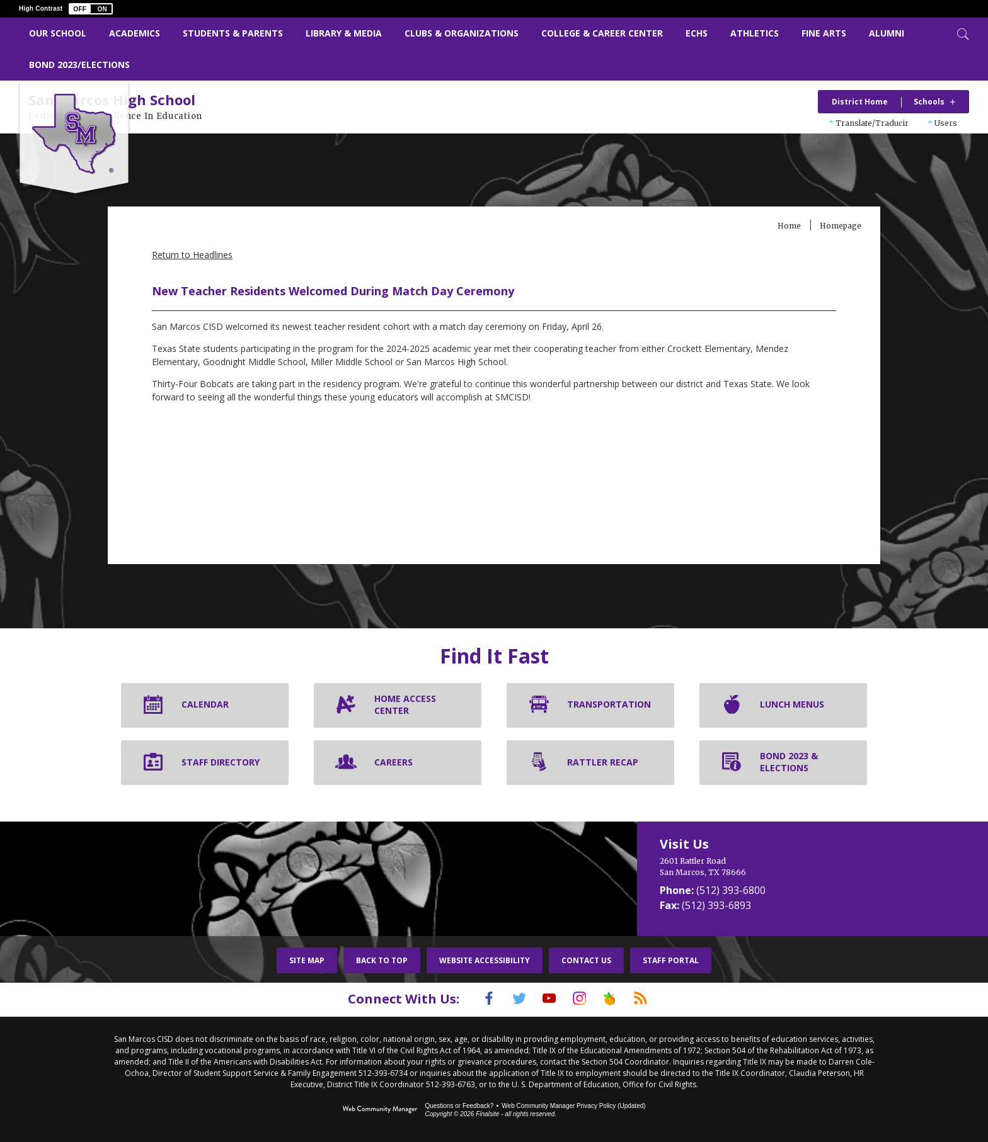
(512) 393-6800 (731, 891)
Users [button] (945, 123)
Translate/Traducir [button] (872, 123)
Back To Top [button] (382, 961)
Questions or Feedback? (459, 1105)
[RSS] (656, 1000)
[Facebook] (473, 1000)
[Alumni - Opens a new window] (886, 34)
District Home (860, 101)
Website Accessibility (484, 961)
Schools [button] (929, 101)
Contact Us (586, 961)
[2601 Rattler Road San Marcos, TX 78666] (758, 868)
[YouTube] (546, 1000)
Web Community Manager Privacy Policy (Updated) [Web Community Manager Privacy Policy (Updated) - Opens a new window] (573, 1105)
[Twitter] (510, 1000)
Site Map (307, 961)
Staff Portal (671, 961)
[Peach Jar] (619, 1000)
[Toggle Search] (961, 32)
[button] (91, 8)
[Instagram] (583, 1000)
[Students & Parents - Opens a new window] (233, 34)
